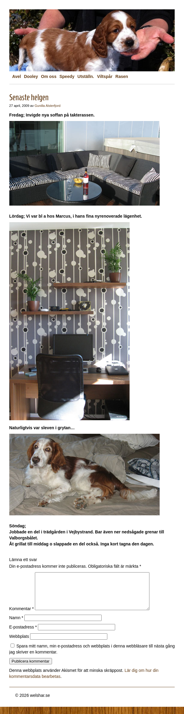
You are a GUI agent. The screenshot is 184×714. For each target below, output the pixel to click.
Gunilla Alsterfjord (47, 105)
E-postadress (23, 634)
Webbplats (19, 643)
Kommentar (21, 615)
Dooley (31, 76)
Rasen (121, 76)
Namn (16, 624)
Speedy (67, 76)
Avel (16, 76)
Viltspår (104, 76)
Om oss (48, 76)
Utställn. (86, 76)
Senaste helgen (29, 97)
